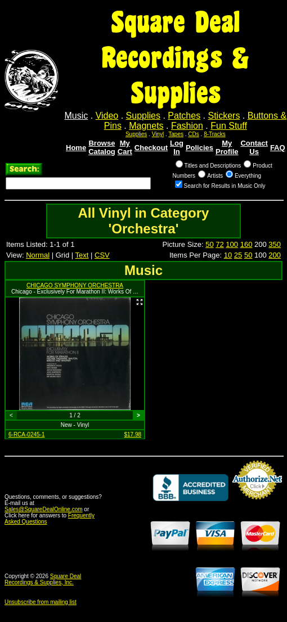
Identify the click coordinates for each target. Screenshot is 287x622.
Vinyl (158, 134)
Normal (38, 255)
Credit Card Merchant (257, 504)
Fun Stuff (228, 125)
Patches (184, 115)
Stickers (224, 115)
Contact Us (253, 147)
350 (274, 244)
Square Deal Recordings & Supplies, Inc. (43, 579)
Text (82, 255)
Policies (199, 147)
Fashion (187, 125)
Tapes (175, 134)
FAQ (277, 147)
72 (219, 244)
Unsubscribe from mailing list (41, 602)
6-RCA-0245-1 (26, 434)
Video (107, 115)
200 (274, 255)
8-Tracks (215, 134)
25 (238, 255)
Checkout (151, 147)
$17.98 (132, 434)
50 (209, 244)
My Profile (227, 147)
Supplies (143, 115)
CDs (193, 134)
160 (246, 244)
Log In (176, 147)
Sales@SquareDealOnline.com (44, 509)
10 (228, 255)
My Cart (125, 147)
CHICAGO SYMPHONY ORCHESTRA (74, 285)
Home (76, 147)
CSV (102, 255)
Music (76, 115)
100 (232, 244)
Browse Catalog (101, 147)
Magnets (146, 125)
